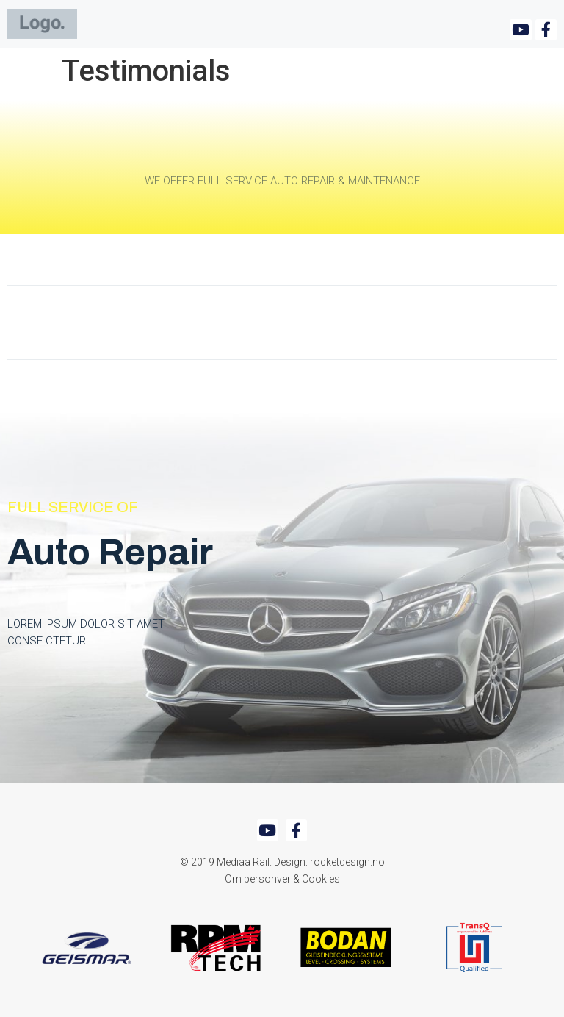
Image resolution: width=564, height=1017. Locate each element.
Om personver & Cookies (282, 879)
